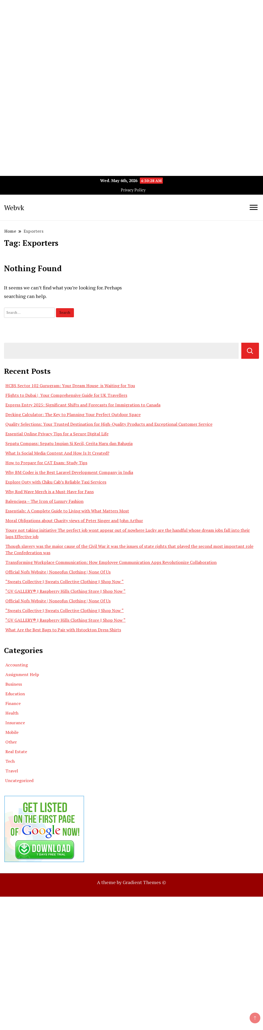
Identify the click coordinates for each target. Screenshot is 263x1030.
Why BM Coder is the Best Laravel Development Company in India (69, 472)
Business (13, 684)
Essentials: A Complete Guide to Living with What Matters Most (67, 511)
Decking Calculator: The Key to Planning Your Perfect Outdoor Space (73, 414)
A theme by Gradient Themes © (131, 882)
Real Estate (16, 751)
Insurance (15, 723)
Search (250, 351)
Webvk (14, 207)
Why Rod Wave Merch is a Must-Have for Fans (49, 492)
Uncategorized (19, 780)
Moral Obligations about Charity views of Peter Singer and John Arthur (74, 520)
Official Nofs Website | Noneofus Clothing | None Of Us (58, 572)
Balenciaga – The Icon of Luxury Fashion (44, 501)
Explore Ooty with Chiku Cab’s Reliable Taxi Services (55, 482)
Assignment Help (22, 674)
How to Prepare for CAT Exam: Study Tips (46, 463)
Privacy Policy (133, 190)
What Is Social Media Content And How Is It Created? (57, 453)
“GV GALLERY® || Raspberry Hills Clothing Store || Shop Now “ (65, 591)
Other (11, 742)
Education (15, 694)
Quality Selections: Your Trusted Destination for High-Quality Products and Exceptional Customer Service (108, 424)
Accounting (16, 665)
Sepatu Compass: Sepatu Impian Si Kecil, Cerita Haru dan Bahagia (69, 443)
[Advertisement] (131, 37)
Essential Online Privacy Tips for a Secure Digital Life (56, 434)
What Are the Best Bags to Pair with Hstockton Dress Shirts (63, 630)
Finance (13, 703)
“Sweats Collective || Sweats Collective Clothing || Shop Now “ (64, 581)
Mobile (11, 732)
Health (11, 713)
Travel (11, 771)
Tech (10, 761)
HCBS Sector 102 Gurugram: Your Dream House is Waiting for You (70, 385)
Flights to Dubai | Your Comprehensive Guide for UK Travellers (66, 395)
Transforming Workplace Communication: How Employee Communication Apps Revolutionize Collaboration (111, 562)
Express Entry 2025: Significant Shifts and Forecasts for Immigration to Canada (82, 405)
